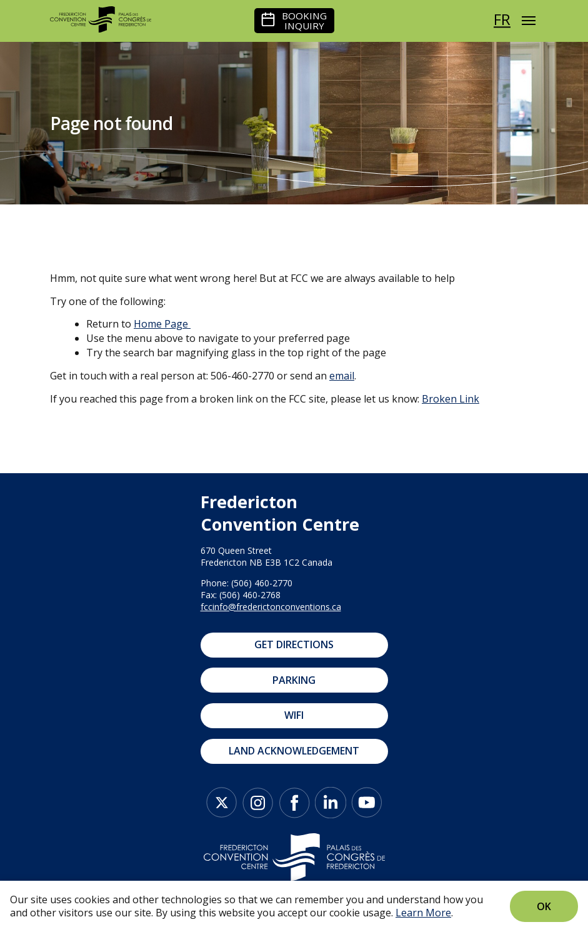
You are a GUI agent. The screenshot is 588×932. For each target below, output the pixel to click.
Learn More (423, 912)
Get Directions (294, 644)
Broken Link (450, 399)
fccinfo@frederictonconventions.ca (271, 607)
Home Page (161, 324)
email (341, 376)
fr (502, 19)
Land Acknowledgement (294, 751)
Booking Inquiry (304, 20)
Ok (544, 906)
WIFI (294, 715)
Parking (294, 680)
